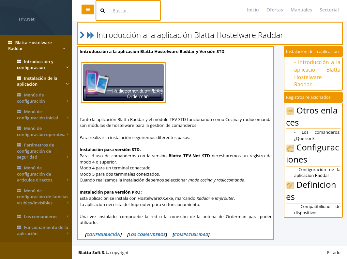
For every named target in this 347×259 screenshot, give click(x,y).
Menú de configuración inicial (42, 115)
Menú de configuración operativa (42, 131)
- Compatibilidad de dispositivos (317, 209)
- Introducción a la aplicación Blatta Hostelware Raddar (317, 73)
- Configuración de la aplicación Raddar (317, 172)
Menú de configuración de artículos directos (42, 174)
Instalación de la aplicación (42, 81)
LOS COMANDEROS (146, 234)
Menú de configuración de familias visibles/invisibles (42, 197)
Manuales (301, 10)
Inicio (253, 10)
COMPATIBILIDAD (191, 234)
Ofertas (274, 10)
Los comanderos (42, 217)
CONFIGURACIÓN (103, 234)
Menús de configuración (42, 98)
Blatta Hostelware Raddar (36, 46)
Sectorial (329, 10)
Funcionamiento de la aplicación (42, 230)
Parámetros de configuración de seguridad (42, 151)
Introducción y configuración (42, 65)
